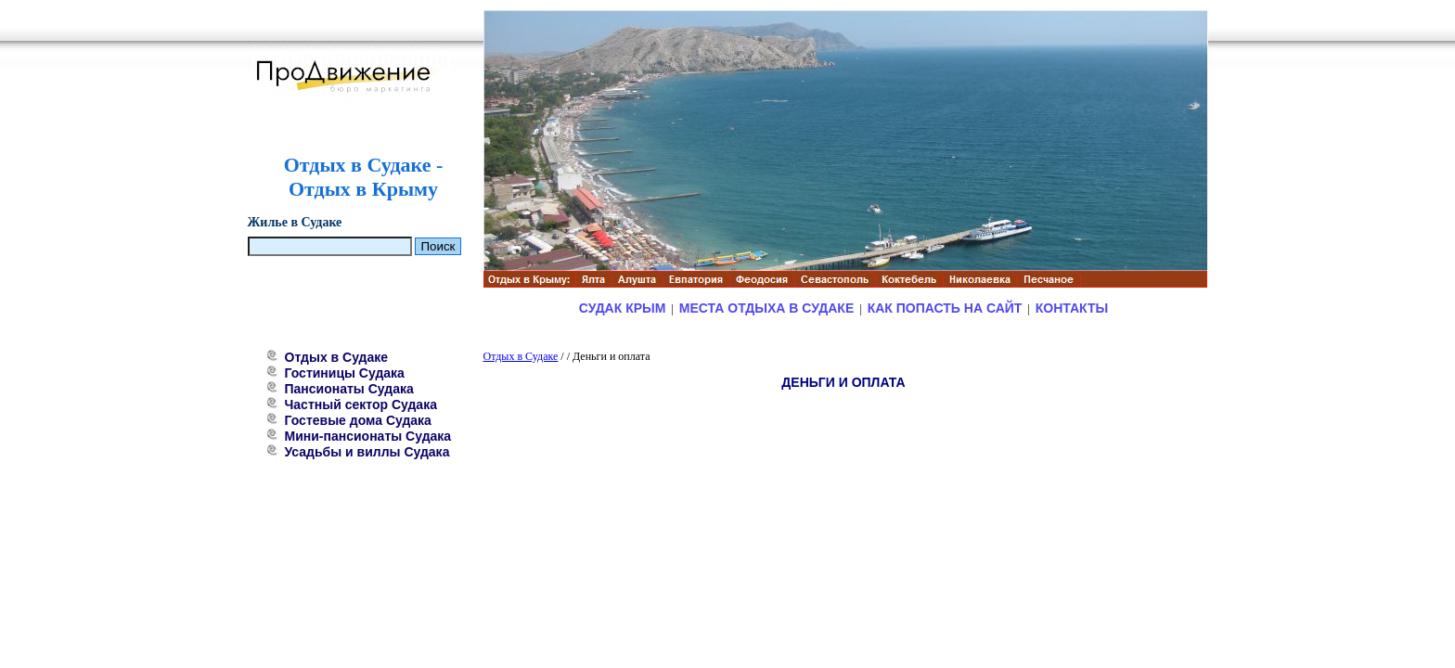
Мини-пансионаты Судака (368, 436)
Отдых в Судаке (337, 357)
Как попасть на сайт (945, 308)
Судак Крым (622, 308)
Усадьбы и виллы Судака (367, 451)
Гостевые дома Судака (358, 420)
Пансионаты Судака (349, 388)
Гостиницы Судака (345, 373)
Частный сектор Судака (361, 404)
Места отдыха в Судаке (766, 308)
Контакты (1072, 308)
